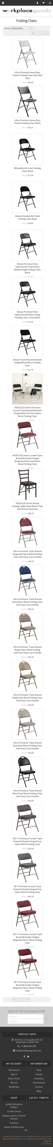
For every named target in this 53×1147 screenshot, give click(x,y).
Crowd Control (14, 1111)
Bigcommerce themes (11, 1139)
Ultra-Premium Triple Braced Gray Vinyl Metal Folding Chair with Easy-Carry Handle (27, 745)
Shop (39, 1070)
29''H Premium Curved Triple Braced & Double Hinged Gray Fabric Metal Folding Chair (27, 889)
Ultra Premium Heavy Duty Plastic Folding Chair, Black (27, 121)
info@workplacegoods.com (27, 1050)
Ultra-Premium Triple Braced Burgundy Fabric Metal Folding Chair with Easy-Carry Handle (27, 554)
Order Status (14, 1078)
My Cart (14, 1082)
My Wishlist (14, 1087)
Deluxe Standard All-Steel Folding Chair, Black (27, 217)
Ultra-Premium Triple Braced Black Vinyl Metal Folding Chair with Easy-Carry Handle (27, 793)
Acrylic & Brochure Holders (14, 1106)
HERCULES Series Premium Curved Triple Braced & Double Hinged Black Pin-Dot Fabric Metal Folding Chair (27, 411)
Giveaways (39, 1078)
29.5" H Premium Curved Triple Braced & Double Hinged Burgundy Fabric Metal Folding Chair (27, 938)
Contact (39, 1087)
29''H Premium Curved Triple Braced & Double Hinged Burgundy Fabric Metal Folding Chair (27, 986)
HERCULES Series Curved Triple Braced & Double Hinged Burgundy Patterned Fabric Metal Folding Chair (27, 459)
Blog (39, 1091)
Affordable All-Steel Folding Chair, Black (27, 169)
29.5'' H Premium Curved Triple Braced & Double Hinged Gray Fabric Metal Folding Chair (27, 841)
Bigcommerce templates (37, 1139)
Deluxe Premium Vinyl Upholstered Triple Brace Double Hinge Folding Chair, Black (27, 268)
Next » (47, 33)
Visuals (39, 1074)
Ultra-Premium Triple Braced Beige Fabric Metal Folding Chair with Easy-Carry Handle (27, 649)
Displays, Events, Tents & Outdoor (14, 1117)
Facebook (24, 1056)
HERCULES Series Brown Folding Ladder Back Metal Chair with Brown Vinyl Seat (27, 506)
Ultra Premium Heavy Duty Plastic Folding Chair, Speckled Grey (27, 75)
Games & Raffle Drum (14, 1127)
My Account (14, 1070)
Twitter (28, 1056)
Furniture (14, 1123)
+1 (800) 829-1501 (27, 1046)
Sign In (14, 1074)
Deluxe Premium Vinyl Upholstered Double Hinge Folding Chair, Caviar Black (27, 314)
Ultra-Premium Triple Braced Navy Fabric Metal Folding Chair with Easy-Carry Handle (27, 602)
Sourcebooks (39, 1082)
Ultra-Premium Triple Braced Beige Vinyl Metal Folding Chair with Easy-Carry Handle (27, 697)
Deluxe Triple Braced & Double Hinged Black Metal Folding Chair (27, 362)
